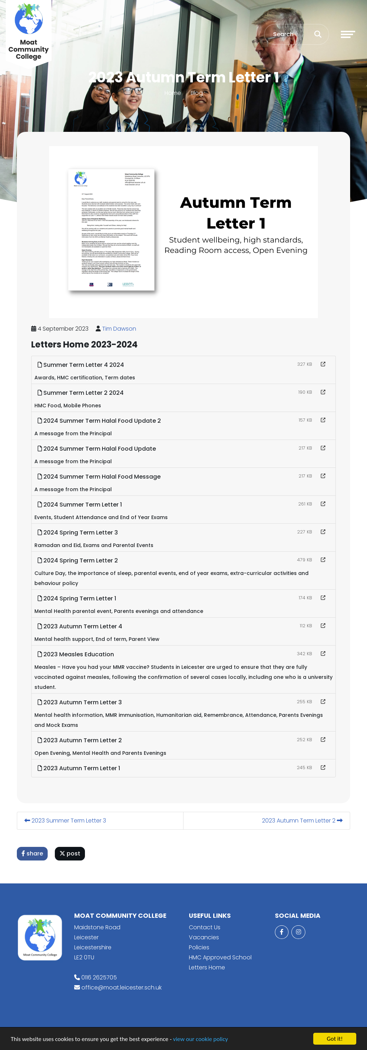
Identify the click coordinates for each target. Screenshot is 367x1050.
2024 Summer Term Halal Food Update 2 (100, 421)
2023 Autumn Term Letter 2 (81, 740)
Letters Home (207, 967)
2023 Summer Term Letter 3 (66, 820)
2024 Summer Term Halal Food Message (100, 477)
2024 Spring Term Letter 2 (79, 560)
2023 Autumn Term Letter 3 (81, 702)
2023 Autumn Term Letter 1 (80, 768)
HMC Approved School (220, 957)
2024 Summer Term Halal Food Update (98, 449)
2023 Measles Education (77, 654)
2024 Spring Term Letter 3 (79, 532)
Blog (197, 93)
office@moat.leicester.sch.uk (121, 987)
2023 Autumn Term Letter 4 (81, 626)
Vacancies (204, 937)
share (33, 853)
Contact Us (204, 927)
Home (173, 93)
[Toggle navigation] (348, 34)
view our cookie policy (200, 1039)
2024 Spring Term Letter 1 (78, 598)
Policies (199, 947)
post (71, 853)
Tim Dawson (120, 329)
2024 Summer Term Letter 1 (81, 504)
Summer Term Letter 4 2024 (82, 365)
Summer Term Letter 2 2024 (82, 393)
